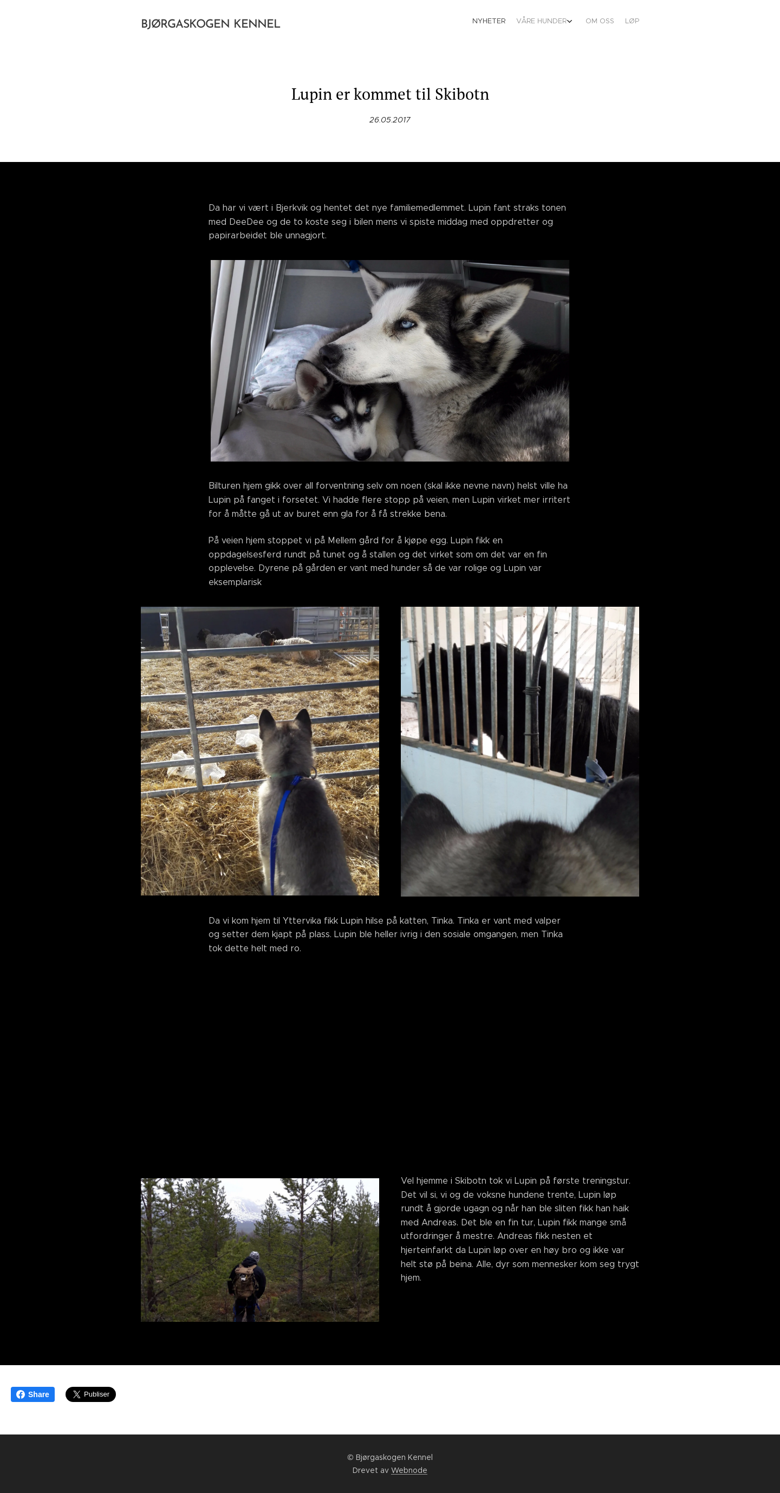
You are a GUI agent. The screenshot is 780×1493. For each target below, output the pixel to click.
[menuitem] (600, 22)
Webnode (409, 1470)
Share (32, 1394)
